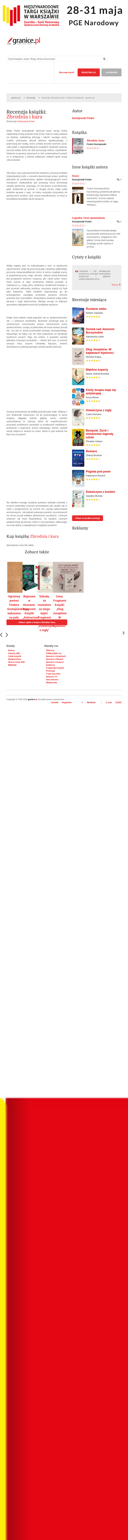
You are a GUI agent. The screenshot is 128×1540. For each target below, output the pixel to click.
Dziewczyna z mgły (98, 410)
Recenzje (31, 98)
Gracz (75, 175)
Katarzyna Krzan (26, 121)
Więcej (116, 285)
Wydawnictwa (14, 659)
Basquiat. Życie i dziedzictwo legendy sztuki (99, 434)
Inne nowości (52, 679)
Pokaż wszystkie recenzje (87, 518)
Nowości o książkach (56, 656)
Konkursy (50, 665)
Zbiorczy (50, 650)
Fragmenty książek (55, 668)
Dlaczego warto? (66, 72)
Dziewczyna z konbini (100, 491)
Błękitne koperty (97, 369)
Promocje (50, 671)
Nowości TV (51, 676)
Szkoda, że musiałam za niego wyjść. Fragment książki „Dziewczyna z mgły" (46, 613)
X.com (106, 702)
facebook (89, 702)
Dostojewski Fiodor (83, 118)
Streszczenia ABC (16, 662)
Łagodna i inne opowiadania (88, 217)
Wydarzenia (51, 682)
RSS (119, 702)
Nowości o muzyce (55, 662)
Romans (91, 451)
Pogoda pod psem (98, 471)
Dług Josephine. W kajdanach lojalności (100, 351)
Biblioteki (12, 665)
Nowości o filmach (54, 659)
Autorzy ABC (14, 653)
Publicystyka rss (54, 653)
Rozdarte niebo (96, 308)
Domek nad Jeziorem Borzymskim (100, 330)
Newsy (11, 650)
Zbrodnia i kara (24, 117)
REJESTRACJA (89, 72)
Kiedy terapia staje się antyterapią (101, 391)
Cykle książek (14, 656)
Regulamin (67, 702)
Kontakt (54, 702)
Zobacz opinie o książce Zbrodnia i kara (36, 622)
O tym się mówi (53, 674)
